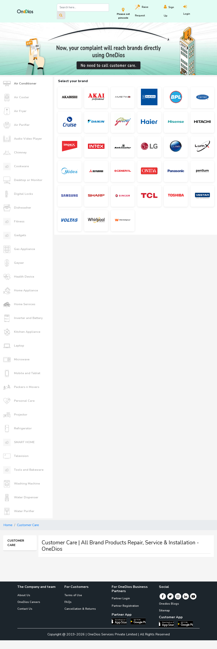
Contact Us (24, 609)
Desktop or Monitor (22, 180)
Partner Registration (125, 606)
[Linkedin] (185, 596)
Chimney (14, 152)
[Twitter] (170, 596)
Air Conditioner (19, 83)
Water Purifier (18, 511)
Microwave (16, 359)
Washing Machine (21, 483)
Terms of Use (73, 595)
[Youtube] (193, 596)
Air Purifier (16, 125)
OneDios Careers (28, 602)
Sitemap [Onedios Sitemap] (164, 610)
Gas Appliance (19, 249)
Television (16, 456)
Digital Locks (18, 194)
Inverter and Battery (23, 318)
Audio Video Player (22, 139)
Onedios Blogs (169, 604)
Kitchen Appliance (21, 332)
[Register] (173, 11)
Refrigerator (17, 428)
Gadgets (14, 235)
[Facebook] (163, 596)
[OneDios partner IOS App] (121, 621)
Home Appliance (20, 290)
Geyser (13, 263)
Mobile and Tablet (21, 373)
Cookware (16, 166)
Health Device (18, 277)
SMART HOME (19, 442)
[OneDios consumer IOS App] (168, 623)
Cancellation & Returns (80, 609)
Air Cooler (16, 97)
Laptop (13, 346)
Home (8, 525)
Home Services (19, 304)
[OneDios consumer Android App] (185, 623)
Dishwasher (17, 208)
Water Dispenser (20, 497)
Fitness (13, 221)
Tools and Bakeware (23, 470)
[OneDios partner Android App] (138, 621)
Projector (15, 415)
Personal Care (19, 401)
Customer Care (28, 525)
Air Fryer (14, 111)
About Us (23, 595)
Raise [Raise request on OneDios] (141, 10)
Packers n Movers (21, 387)
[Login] (191, 11)
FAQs (67, 602)
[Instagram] (178, 596)
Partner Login (121, 598)
